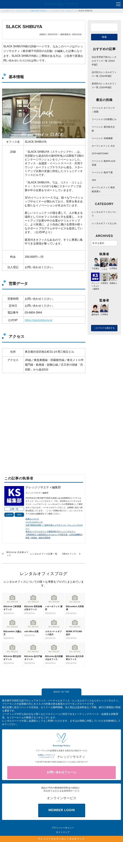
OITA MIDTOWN (100, 153)
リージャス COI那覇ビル (104, 119)
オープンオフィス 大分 (103, 146)
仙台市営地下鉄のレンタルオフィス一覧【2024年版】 (104, 61)
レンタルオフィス (70, 11)
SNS (19, 514)
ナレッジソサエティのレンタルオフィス (61, 839)
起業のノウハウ (32, 519)
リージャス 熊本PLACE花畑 (103, 163)
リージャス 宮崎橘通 (102, 138)
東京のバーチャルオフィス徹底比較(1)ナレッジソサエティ (50, 531)
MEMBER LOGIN (62, 810)
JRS (94, 180)
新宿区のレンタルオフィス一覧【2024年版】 (104, 85)
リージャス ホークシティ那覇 (103, 110)
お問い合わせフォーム (61, 772)
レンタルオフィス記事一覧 (43, 554)
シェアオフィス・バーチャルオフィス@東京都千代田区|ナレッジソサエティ (31, 11)
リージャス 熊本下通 (102, 172)
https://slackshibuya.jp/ (39, 320)
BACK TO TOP (61, 692)
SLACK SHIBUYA (85, 11)
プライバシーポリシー (62, 827)
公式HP (9, 514)
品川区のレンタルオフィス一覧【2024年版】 (104, 74)
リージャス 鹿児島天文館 (103, 129)
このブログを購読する (104, 328)
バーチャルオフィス (34, 522)
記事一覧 (14, 509)
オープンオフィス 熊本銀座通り (103, 189)
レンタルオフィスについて (104, 214)
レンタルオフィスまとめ (104, 223)
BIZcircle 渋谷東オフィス (18, 554)
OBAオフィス (69, 554)
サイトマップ (62, 832)
